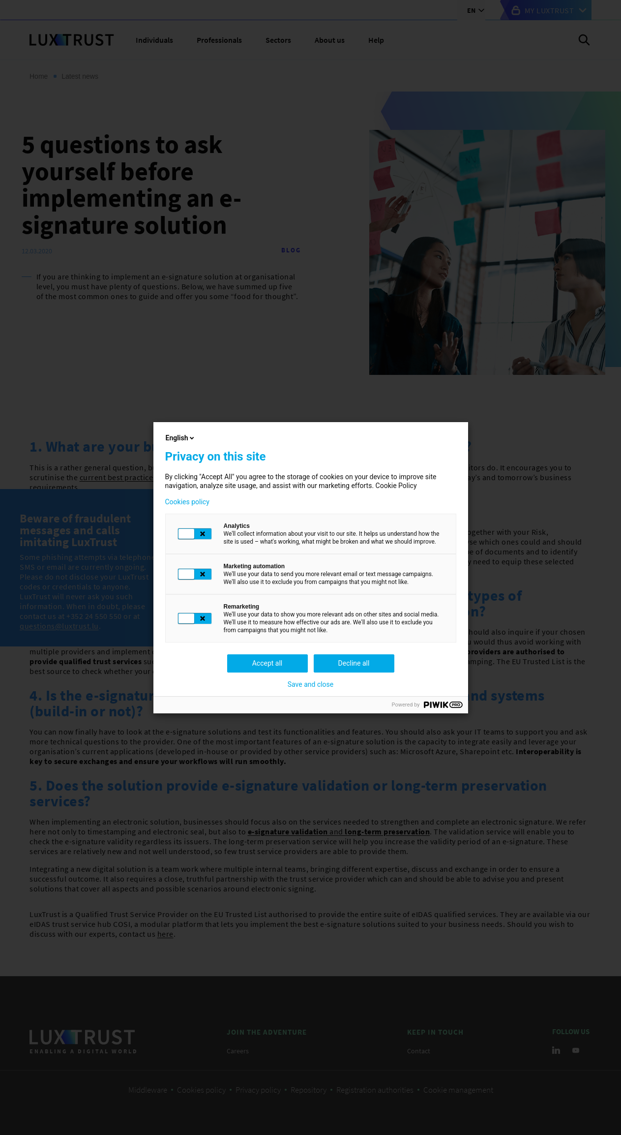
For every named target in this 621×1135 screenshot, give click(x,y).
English (181, 438)
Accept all (267, 663)
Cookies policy (187, 502)
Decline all (354, 663)
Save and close (311, 684)
